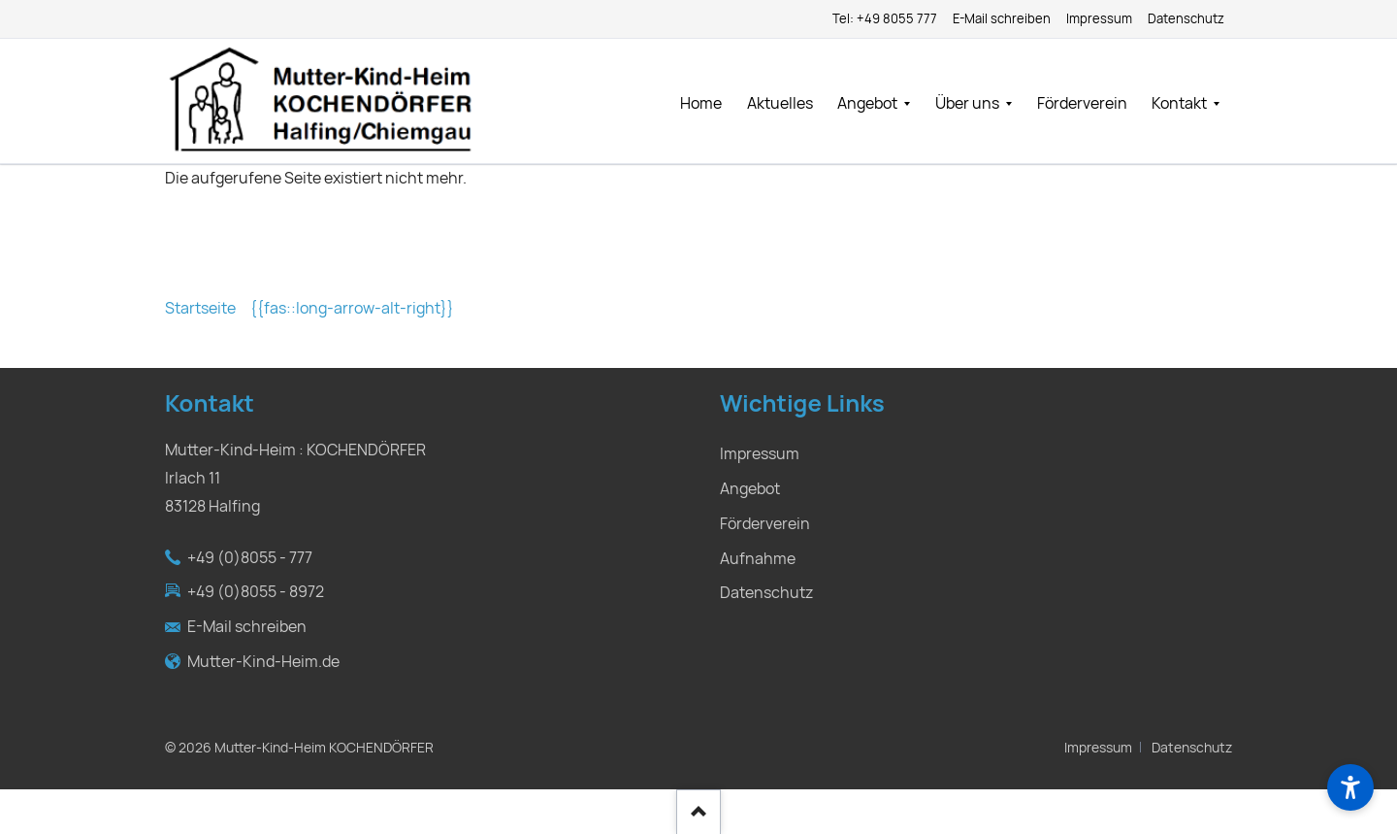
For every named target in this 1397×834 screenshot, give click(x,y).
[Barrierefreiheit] (1350, 787)
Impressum (1098, 747)
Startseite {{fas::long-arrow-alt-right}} (309, 308)
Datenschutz (1192, 747)
